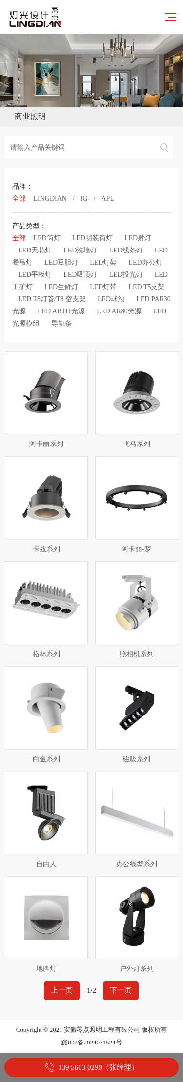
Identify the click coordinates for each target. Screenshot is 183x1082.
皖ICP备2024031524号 (91, 1042)
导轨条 (61, 323)
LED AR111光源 (61, 311)
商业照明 (30, 116)
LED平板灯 (35, 274)
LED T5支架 (146, 286)
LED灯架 (103, 262)
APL (108, 198)
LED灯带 (103, 286)
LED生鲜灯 (61, 286)
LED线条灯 (125, 250)
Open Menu (168, 116)
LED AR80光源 (119, 311)
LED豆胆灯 (61, 262)
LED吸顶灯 (80, 274)
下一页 (121, 990)
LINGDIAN (50, 198)
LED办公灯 (145, 262)
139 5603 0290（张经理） (98, 1067)
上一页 (62, 990)
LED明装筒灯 (92, 238)
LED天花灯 (35, 250)
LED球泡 (111, 299)
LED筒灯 (47, 238)
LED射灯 (137, 238)
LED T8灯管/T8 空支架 (52, 299)
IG (84, 198)
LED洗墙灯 (80, 250)
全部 (19, 198)
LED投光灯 (125, 274)
